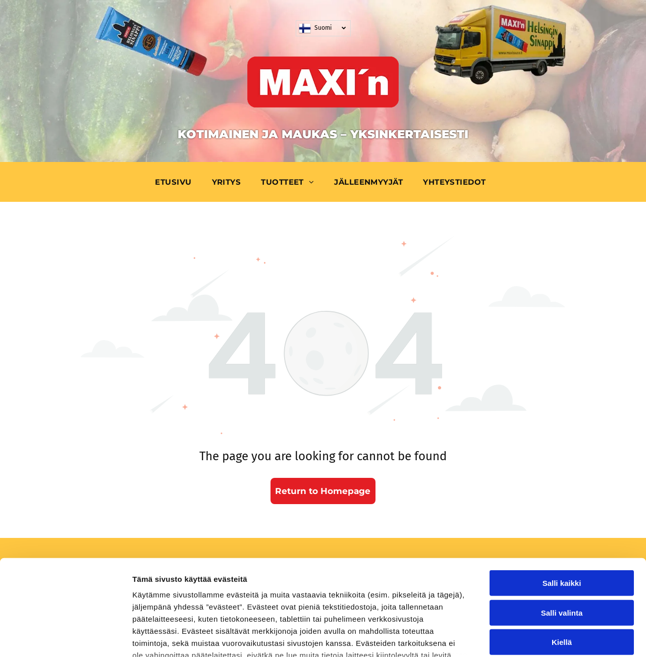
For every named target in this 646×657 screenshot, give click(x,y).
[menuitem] (175, 182)
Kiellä (562, 560)
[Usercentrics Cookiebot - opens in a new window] (65, 637)
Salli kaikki (562, 501)
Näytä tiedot (540, 637)
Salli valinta (562, 530)
